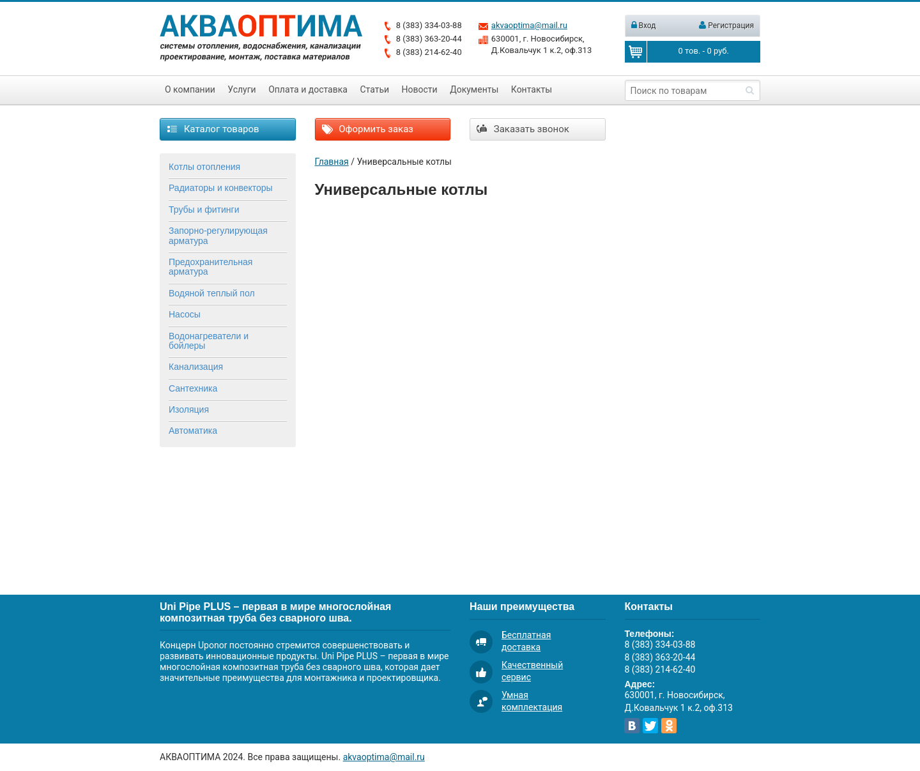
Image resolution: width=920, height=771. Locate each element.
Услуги (241, 89)
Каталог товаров (213, 129)
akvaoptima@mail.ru (529, 25)
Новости (420, 89)
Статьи (374, 89)
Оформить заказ (367, 129)
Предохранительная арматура (210, 267)
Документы (474, 89)
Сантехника (193, 388)
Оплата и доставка (308, 89)
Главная (332, 161)
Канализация (196, 367)
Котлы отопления (204, 167)
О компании (190, 89)
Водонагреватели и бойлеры (209, 341)
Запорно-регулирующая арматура (218, 235)
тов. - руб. (703, 51)
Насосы (185, 314)
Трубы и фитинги (204, 209)
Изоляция (189, 409)
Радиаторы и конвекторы (221, 188)
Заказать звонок (523, 129)
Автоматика (193, 430)
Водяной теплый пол (212, 293)
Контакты (531, 89)
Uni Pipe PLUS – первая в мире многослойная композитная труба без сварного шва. (275, 612)
